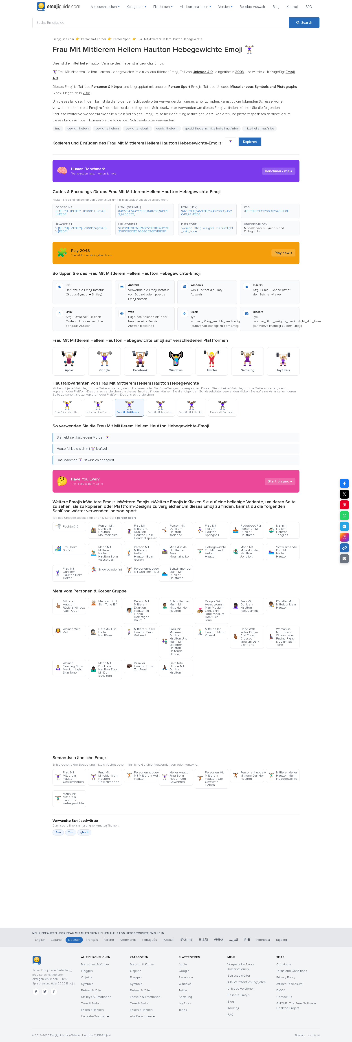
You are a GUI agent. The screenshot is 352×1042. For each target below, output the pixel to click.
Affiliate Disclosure (289, 984)
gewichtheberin (167, 128)
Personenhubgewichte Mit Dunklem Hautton (141, 570)
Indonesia (263, 940)
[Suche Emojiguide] (161, 22)
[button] (82, 211)
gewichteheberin (137, 128)
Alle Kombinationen (195, 7)
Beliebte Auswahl (253, 7)
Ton (70, 832)
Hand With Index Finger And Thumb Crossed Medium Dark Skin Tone (246, 637)
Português (149, 940)
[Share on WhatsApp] (344, 515)
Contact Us (284, 997)
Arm (58, 832)
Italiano (109, 940)
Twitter (183, 990)
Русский (168, 940)
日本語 (203, 940)
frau (58, 128)
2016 (86, 93)
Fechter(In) (66, 526)
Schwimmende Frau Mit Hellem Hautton (282, 551)
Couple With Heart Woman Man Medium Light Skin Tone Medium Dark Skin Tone (210, 610)
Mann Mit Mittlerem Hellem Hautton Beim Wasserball (104, 553)
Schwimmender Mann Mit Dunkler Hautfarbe (176, 573)
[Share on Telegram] (344, 526)
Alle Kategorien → (142, 1016)
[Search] (304, 22)
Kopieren (250, 142)
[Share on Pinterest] (344, 504)
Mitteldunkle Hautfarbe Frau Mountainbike (175, 551)
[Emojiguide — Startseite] (36, 960)
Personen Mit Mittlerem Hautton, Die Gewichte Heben (210, 779)
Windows (185, 984)
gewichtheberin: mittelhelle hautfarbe (211, 128)
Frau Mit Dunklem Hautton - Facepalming (246, 606)
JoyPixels (185, 1003)
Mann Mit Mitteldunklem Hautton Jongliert (246, 551)
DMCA (280, 990)
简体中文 (186, 940)
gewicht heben (78, 128)
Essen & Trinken (92, 1010)
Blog (276, 7)
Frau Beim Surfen (66, 548)
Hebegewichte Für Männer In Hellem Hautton (211, 551)
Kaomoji (292, 7)
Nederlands (128, 940)
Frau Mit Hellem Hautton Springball (208, 530)
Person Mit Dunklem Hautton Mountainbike (104, 530)
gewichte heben (107, 128)
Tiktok (183, 1010)
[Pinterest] (53, 991)
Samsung (185, 997)
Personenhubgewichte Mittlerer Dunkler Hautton (248, 776)
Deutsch (74, 940)
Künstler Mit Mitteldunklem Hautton (282, 604)
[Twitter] (44, 991)
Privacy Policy (285, 977)
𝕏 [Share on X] (344, 494)
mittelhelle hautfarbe (259, 128)
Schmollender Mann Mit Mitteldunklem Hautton (175, 606)
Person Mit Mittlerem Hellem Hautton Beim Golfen (140, 553)
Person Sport (121, 39)
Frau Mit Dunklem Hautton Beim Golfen (68, 573)
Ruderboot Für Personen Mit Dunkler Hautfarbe (247, 530)
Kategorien (136, 7)
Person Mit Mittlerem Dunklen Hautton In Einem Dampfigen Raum (137, 610)
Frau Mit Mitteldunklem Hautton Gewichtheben (104, 777)
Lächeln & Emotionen (145, 997)
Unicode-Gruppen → (95, 1016)
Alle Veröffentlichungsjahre (246, 982)
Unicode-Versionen (241, 988)
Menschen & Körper (95, 964)
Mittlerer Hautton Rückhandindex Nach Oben (70, 606)
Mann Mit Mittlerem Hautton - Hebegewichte (69, 798)
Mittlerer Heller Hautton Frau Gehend (140, 632)
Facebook (186, 977)
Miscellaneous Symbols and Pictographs (264, 229)
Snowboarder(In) (106, 569)
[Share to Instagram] (344, 537)
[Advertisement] (176, 717)
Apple (183, 964)
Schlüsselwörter (238, 975)
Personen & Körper (93, 39)
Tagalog (281, 940)
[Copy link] (344, 547)
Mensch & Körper (142, 964)
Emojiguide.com (63, 39)
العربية (233, 940)
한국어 (218, 940)
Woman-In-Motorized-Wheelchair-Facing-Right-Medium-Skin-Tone (281, 637)
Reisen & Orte (91, 990)
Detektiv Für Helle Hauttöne (103, 632)
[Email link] (344, 558)
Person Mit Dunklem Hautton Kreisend (173, 530)
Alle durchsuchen (105, 7)
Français (92, 940)
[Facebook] (36, 991)
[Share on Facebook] (344, 483)
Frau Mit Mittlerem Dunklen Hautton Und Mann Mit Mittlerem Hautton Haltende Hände (174, 641)
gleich (84, 832)
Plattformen (163, 7)
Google (184, 971)
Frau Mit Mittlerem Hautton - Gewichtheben (69, 777)
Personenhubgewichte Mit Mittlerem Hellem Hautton (141, 776)
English (40, 940)
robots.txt (314, 1035)
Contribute (283, 964)
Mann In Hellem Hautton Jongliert (278, 530)
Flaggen (87, 971)
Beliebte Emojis (238, 995)
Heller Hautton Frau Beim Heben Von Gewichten (176, 777)
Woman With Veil (67, 630)
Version (225, 7)
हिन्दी (247, 940)
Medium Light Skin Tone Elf (103, 602)
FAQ (309, 7)
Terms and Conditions (291, 971)
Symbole (87, 984)
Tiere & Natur (90, 1003)
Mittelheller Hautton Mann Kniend (211, 632)
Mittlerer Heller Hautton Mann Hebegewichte (282, 776)
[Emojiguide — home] (58, 6)
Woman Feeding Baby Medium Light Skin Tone (69, 667)
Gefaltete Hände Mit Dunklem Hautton (173, 667)
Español (56, 940)
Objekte (86, 977)
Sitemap (299, 1035)
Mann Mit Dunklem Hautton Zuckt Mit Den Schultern (104, 669)
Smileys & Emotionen (96, 997)
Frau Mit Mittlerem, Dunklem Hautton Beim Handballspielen (141, 532)
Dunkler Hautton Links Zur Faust (140, 666)
